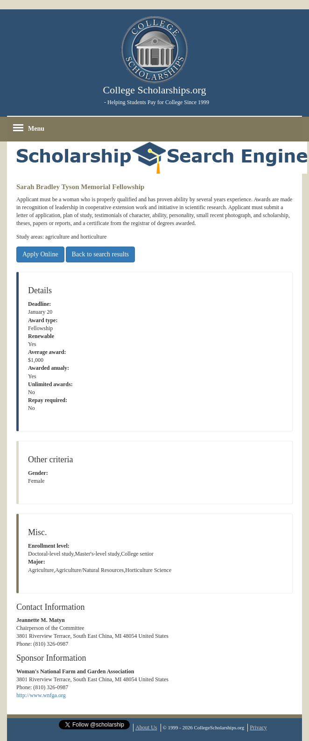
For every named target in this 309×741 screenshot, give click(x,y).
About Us (146, 727)
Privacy (258, 727)
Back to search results (100, 254)
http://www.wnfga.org (41, 695)
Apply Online (40, 254)
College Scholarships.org (154, 90)
